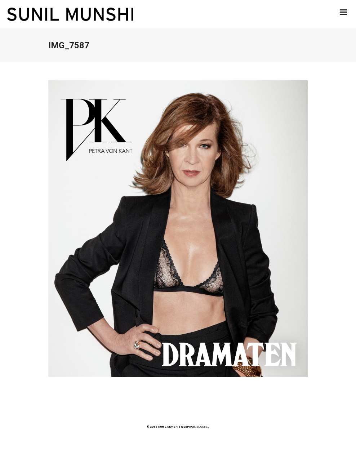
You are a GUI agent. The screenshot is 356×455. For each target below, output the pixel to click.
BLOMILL (202, 426)
